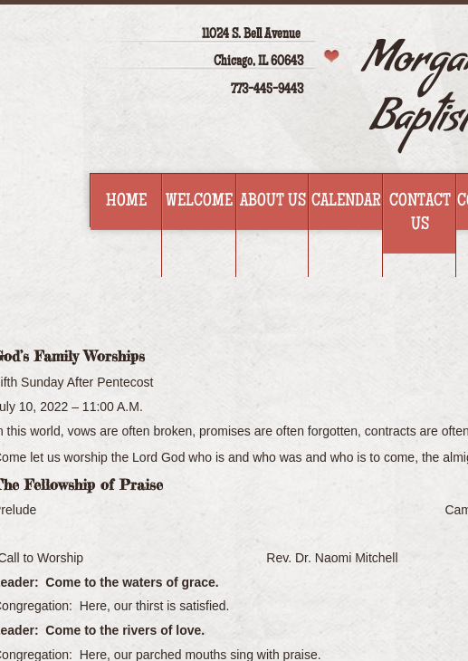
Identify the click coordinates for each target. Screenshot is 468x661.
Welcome (199, 202)
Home (126, 202)
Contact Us (420, 214)
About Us (273, 202)
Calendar (346, 202)
